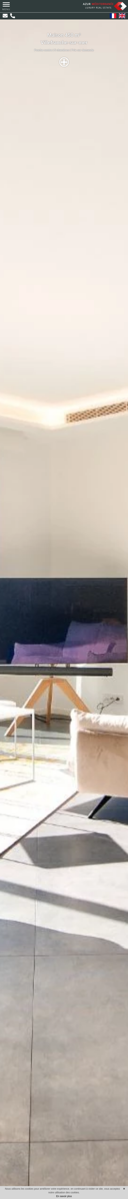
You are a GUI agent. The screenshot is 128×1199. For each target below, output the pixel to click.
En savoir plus (64, 1196)
